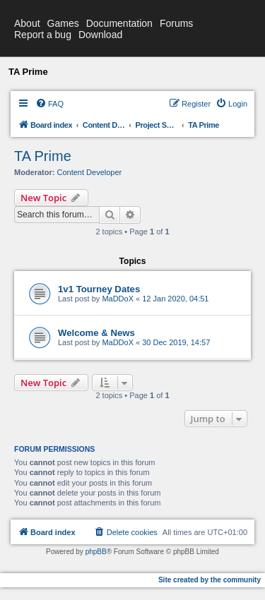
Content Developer (89, 172)
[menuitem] (49, 103)
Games (63, 23)
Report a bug (42, 34)
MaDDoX (118, 298)
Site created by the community (209, 580)
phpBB (96, 552)
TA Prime (42, 156)
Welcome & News (96, 333)
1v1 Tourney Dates (99, 289)
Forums (176, 23)
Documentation (119, 23)
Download (100, 34)
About (27, 23)
